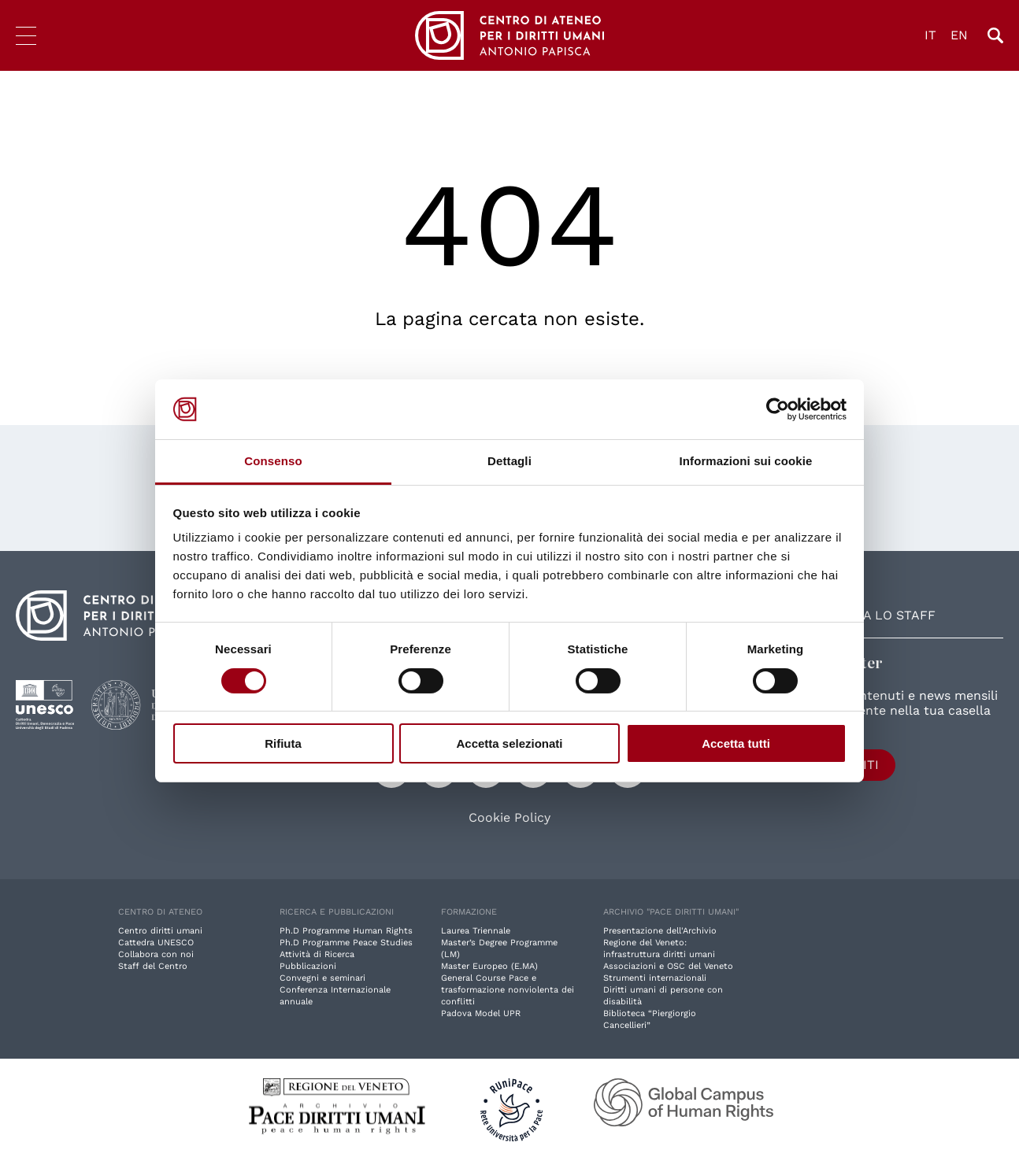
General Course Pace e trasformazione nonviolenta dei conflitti (507, 990)
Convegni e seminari (322, 978)
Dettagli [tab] (509, 461)
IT (930, 35)
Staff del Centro (152, 966)
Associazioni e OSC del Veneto (668, 966)
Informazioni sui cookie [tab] (746, 461)
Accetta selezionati (509, 743)
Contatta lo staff (871, 615)
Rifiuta (283, 743)
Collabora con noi (156, 954)
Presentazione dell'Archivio (660, 931)
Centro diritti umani (160, 931)
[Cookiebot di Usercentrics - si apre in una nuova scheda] (778, 409)
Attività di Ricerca (317, 954)
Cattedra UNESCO (156, 942)
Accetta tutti (736, 743)
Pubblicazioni (308, 966)
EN (959, 35)
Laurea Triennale (475, 931)
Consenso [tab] (273, 461)
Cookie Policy (509, 818)
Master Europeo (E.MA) (489, 966)
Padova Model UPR (481, 1013)
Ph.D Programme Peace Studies (346, 942)
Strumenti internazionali (654, 978)
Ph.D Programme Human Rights (346, 931)
